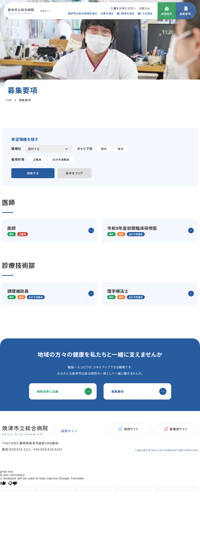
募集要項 (118, 400)
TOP (9, 100)
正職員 (37, 159)
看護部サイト (178, 438)
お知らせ (144, 8)
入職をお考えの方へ (123, 8)
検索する (33, 173)
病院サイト (131, 438)
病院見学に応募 (48, 400)
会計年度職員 (61, 159)
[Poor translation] (12, 493)
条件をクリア (75, 173)
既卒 (104, 149)
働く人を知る (145, 13)
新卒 (120, 149)
